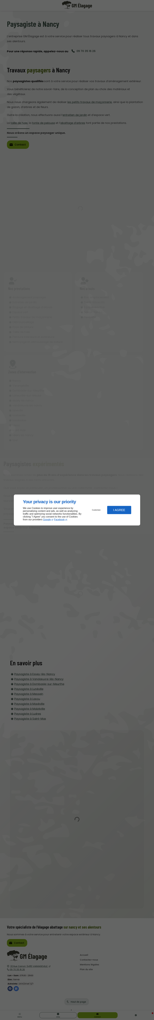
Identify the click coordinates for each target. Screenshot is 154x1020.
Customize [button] (96, 510)
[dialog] (77, 510)
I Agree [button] (119, 510)
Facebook (59, 519)
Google (47, 519)
